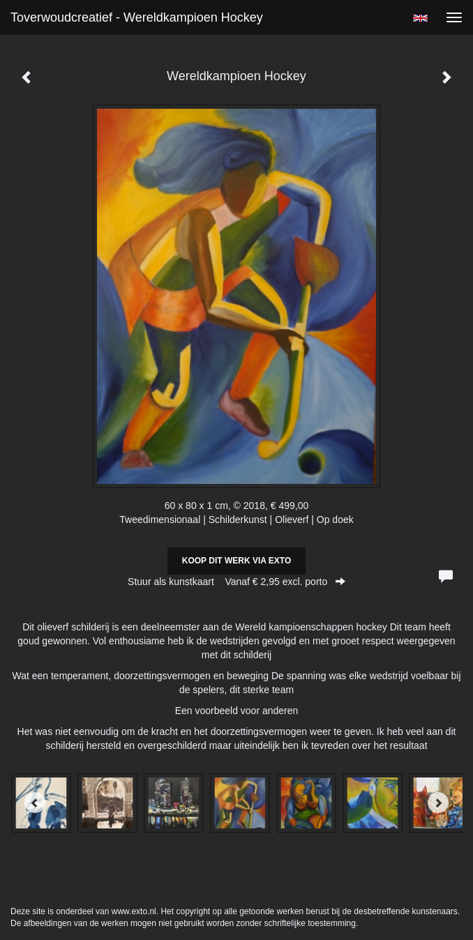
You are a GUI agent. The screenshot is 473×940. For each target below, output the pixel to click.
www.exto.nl (134, 911)
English (420, 18)
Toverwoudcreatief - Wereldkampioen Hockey (136, 17)
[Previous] (34, 802)
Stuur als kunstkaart (236, 581)
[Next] (438, 802)
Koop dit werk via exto (236, 561)
